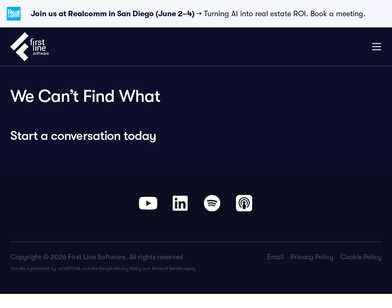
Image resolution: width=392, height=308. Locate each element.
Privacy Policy (127, 268)
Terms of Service (167, 268)
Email (275, 257)
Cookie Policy (361, 257)
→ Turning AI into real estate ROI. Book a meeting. (198, 13)
